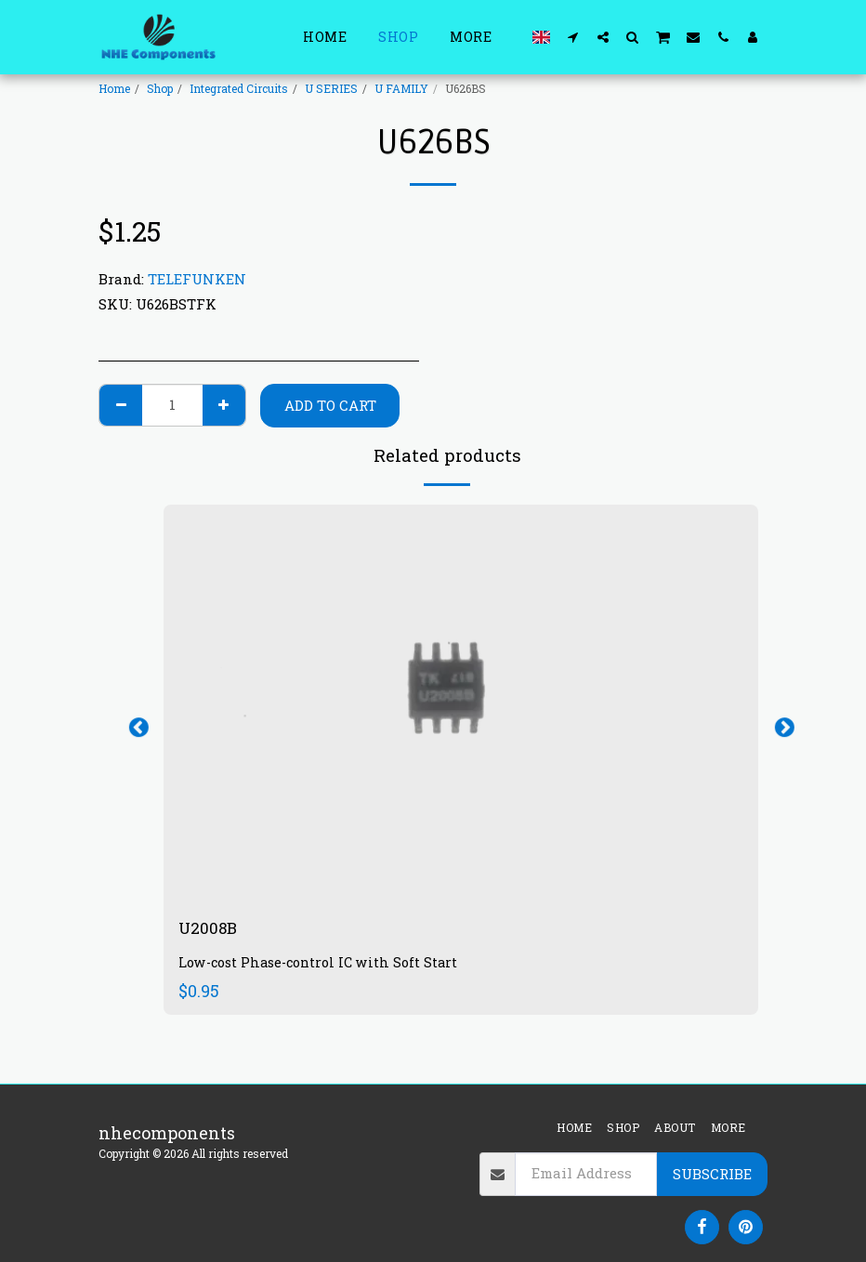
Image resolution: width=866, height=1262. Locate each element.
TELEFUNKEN (197, 278)
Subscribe (712, 1173)
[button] (573, 37)
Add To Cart (330, 405)
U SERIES (331, 88)
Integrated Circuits (239, 88)
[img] (461, 703)
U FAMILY (401, 88)
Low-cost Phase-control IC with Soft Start (318, 964)
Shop (160, 88)
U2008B (210, 928)
